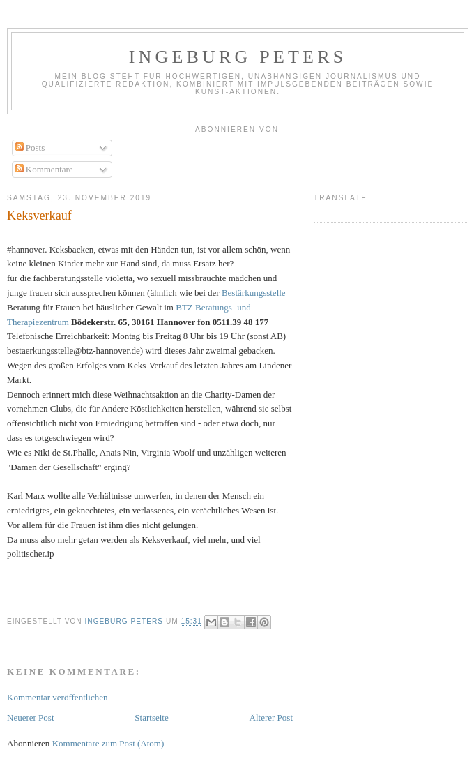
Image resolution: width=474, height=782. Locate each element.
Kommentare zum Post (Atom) (108, 743)
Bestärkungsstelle (254, 292)
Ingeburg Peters (238, 57)
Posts (30, 147)
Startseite (151, 717)
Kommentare (44, 169)
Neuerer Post (30, 717)
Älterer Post (271, 717)
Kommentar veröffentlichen (57, 697)
